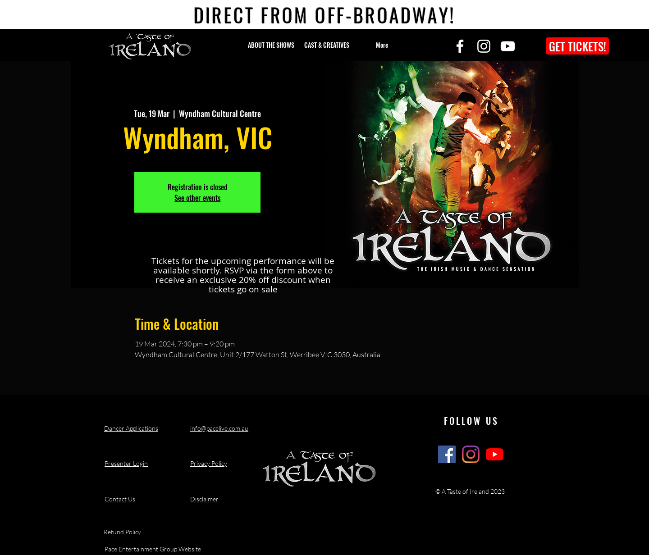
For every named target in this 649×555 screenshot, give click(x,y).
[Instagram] (484, 46)
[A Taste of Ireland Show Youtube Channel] (494, 454)
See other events (197, 197)
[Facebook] (460, 46)
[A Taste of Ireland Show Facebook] (447, 454)
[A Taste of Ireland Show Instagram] (471, 454)
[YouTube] (507, 46)
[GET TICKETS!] (577, 46)
